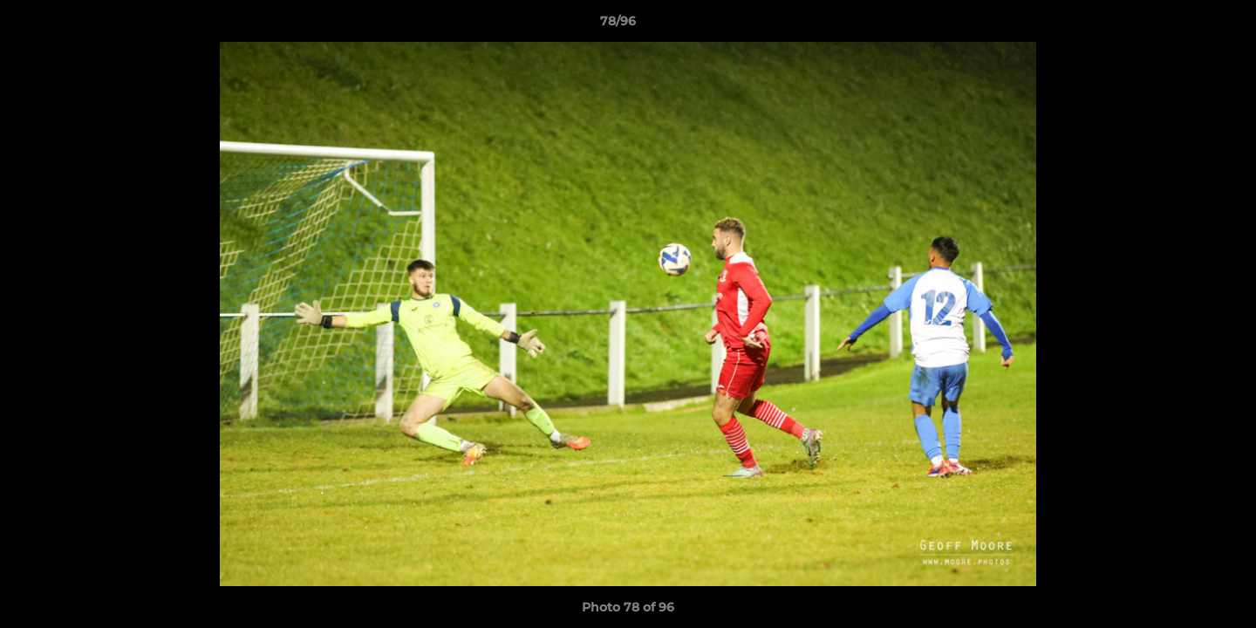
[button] (1182, 25)
